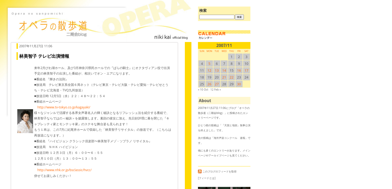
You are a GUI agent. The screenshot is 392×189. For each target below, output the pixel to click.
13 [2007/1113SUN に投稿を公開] (217, 70)
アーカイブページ (218, 155)
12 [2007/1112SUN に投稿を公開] (209, 70)
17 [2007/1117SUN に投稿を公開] (246, 70)
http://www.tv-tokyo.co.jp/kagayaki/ (63, 107)
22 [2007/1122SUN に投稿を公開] (232, 77)
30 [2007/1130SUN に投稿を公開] (239, 84)
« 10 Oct (203, 89)
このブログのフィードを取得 (217, 171)
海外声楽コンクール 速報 (229, 138)
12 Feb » (215, 89)
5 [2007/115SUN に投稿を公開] (209, 63)
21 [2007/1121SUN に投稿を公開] (224, 77)
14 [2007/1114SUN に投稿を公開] (224, 70)
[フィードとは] (207, 178)
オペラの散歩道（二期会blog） (99, 25)
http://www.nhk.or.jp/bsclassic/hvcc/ (64, 170)
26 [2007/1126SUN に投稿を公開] (209, 84)
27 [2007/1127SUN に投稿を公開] (217, 84)
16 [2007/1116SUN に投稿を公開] (239, 70)
